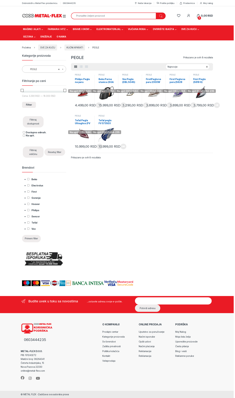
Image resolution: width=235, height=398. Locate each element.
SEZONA (28, 36)
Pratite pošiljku (166, 3)
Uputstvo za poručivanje (151, 331)
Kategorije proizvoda (113, 336)
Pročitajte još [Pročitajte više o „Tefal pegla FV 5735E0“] (123, 146)
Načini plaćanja (147, 346)
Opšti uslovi (145, 341)
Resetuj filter (54, 152)
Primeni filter (31, 238)
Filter (29, 104)
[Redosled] (187, 66)
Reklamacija (145, 356)
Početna (26, 47)
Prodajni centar (110, 331)
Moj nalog (206, 3)
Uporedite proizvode (186, 341)
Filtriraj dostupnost (33, 121)
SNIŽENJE (46, 36)
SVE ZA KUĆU (189, 29)
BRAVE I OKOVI (81, 29)
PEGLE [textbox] (43, 69)
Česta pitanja (182, 346)
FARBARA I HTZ (57, 29)
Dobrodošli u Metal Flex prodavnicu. (40, 3)
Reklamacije (145, 351)
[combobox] (113, 16)
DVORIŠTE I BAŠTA (163, 29)
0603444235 (69, 3)
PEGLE (78, 74)
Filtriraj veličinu (33, 152)
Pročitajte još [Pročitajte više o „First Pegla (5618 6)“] (217, 105)
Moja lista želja (183, 336)
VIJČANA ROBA (137, 29)
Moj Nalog (180, 331)
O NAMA (61, 36)
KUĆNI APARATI (75, 47)
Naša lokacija (142, 3)
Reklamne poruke (184, 356)
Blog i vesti (181, 351)
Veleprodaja (108, 360)
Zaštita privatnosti (111, 346)
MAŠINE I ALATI (32, 29)
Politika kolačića (110, 351)
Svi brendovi (109, 341)
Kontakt (106, 356)
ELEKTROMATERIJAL (108, 29)
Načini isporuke (147, 336)
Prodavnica (187, 3)
